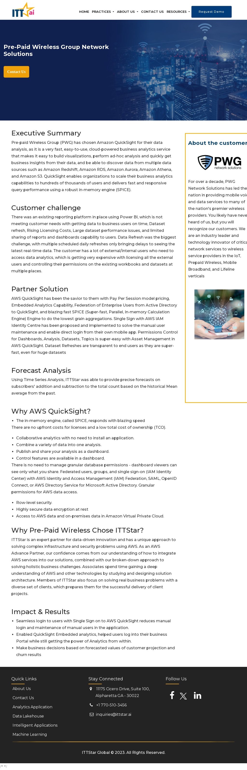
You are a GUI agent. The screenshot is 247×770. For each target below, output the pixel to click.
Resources (177, 11)
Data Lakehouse (28, 716)
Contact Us (16, 72)
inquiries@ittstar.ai (110, 713)
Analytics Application (32, 707)
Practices (102, 11)
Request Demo (211, 11)
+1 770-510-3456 (108, 704)
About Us (126, 11)
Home (84, 10)
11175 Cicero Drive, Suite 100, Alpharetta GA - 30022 (120, 692)
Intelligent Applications (35, 725)
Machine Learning (30, 734)
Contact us (152, 10)
